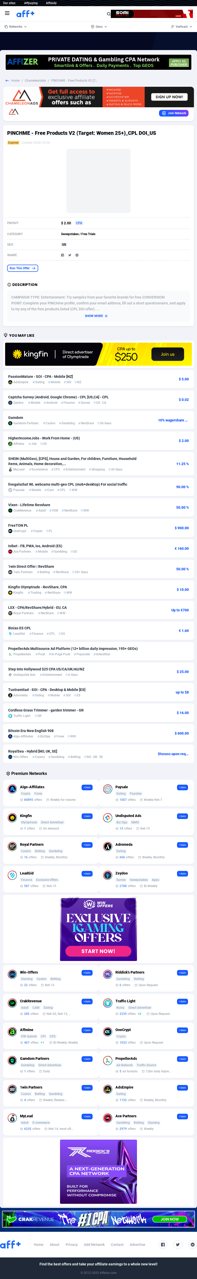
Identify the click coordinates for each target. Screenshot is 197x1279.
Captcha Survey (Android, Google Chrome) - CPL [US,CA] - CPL (58, 397)
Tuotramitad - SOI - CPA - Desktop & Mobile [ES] (46, 690)
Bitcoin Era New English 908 (31, 731)
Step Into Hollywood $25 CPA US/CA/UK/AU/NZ (46, 669)
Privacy (72, 1245)
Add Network (94, 1245)
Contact (117, 1245)
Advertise (137, 1245)
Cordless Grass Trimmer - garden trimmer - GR (46, 710)
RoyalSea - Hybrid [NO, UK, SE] (32, 751)
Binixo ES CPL (19, 628)
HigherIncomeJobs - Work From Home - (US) (44, 438)
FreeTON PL (18, 525)
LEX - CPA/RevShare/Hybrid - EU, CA (37, 607)
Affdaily (51, 3)
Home (15, 80)
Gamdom (15, 418)
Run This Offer (23, 268)
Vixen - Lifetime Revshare (29, 505)
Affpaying (31, 3)
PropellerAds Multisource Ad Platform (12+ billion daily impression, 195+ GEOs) (73, 649)
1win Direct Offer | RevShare (31, 566)
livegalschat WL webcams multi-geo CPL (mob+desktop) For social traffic (67, 484)
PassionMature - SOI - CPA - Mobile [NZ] (40, 376)
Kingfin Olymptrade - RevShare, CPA (37, 587)
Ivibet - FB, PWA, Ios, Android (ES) (35, 546)
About (55, 1245)
